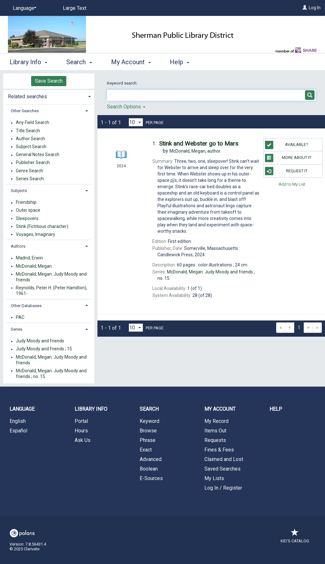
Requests (215, 440)
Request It (286, 171)
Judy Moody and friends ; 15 (44, 349)
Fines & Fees (219, 450)
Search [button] (79, 62)
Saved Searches (222, 469)
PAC (20, 317)
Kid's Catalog (295, 537)
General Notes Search (37, 154)
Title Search (28, 130)
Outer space (28, 210)
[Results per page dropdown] (136, 122)
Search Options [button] (126, 107)
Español (18, 431)
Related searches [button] (27, 96)
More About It (288, 158)
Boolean (149, 469)
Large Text (74, 8)
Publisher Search (33, 162)
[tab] (48, 96)
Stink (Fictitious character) (42, 226)
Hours (81, 431)
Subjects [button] (19, 190)
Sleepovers (27, 218)
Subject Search (31, 146)
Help (275, 409)
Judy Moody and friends (40, 341)
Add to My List (292, 184)
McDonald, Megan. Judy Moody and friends (51, 277)
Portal (81, 421)
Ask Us (82, 440)
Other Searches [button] (25, 110)
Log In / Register (223, 488)
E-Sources (151, 478)
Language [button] (22, 409)
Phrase (148, 440)
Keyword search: (122, 83)
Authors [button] (18, 246)
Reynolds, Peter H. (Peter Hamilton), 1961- (51, 290)
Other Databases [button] (26, 305)
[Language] (23, 8)
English (18, 421)
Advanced (151, 459)
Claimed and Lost (223, 459)
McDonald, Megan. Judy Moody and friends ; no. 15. (51, 373)
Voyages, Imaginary (35, 234)
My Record (216, 421)
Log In (315, 7)
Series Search (30, 178)
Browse (148, 431)
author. (195, 151)
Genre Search (29, 170)
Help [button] (179, 62)
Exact (146, 450)
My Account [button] (131, 62)
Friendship (26, 202)
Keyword (149, 421)
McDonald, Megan (34, 266)
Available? (286, 145)
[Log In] (304, 7)
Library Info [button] (28, 62)
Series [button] (16, 329)
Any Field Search (32, 122)
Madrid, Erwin (29, 258)
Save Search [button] (49, 81)
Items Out (215, 431)
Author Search (30, 138)
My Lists (214, 478)
